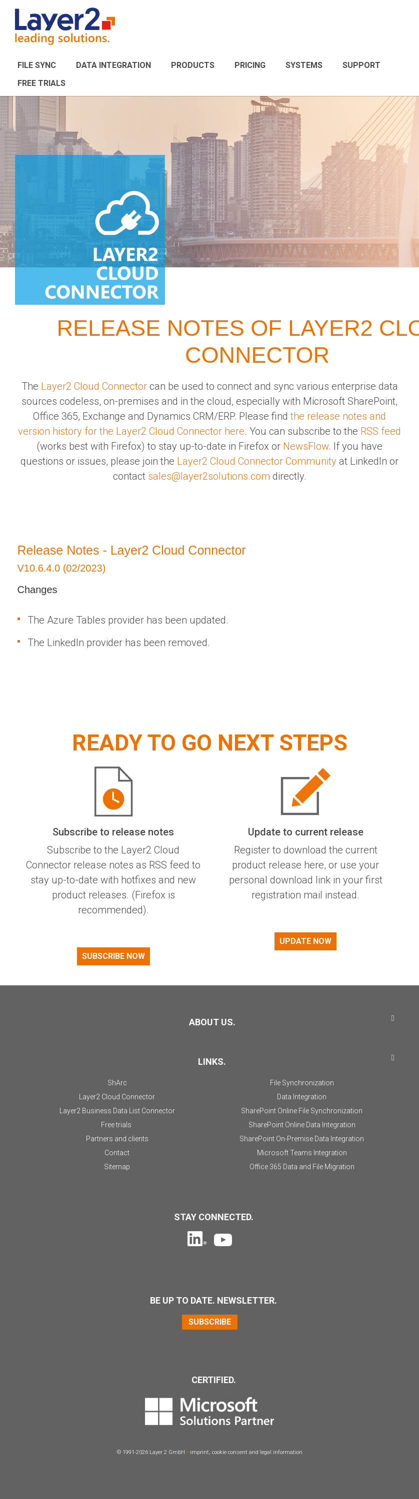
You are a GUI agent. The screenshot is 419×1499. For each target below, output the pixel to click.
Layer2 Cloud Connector (94, 386)
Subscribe (209, 1322)
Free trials (116, 1125)
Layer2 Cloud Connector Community (256, 461)
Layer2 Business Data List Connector (117, 1111)
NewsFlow (305, 446)
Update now (306, 941)
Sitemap (117, 1167)
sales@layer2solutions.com (210, 476)
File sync (37, 65)
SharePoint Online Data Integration (302, 1125)
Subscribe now (113, 956)
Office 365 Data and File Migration (302, 1167)
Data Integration (113, 65)
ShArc (117, 1083)
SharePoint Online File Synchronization (301, 1111)
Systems (304, 65)
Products (192, 65)
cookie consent (230, 1452)
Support (361, 65)
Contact (117, 1153)
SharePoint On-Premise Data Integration (302, 1139)
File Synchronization (302, 1083)
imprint (199, 1452)
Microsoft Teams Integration (302, 1153)
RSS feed (380, 431)
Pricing (250, 65)
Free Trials (42, 83)
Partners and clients (117, 1139)
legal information (281, 1452)
